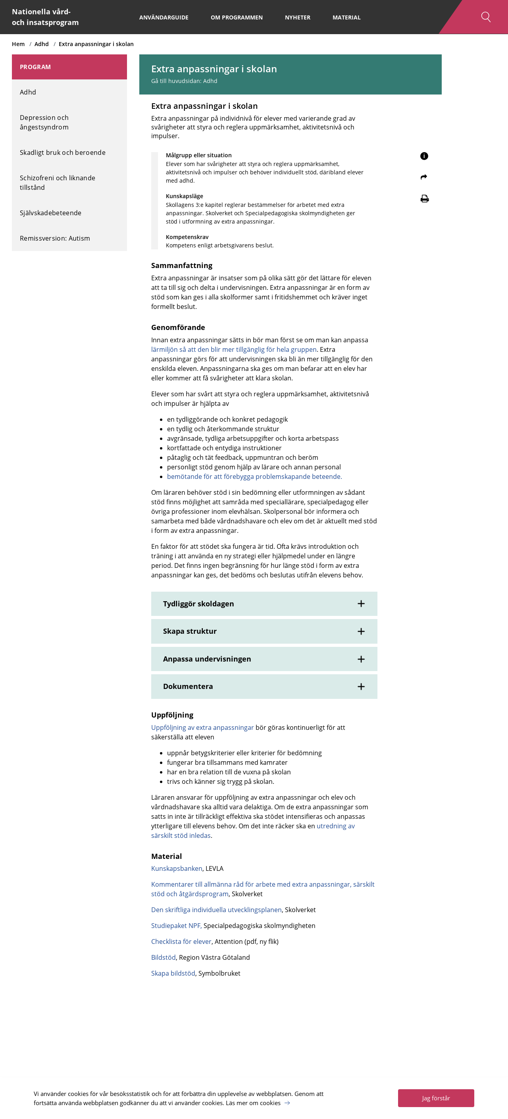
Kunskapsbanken (176, 868)
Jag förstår (436, 1098)
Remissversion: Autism (55, 238)
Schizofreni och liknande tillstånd (57, 183)
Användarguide (164, 17)
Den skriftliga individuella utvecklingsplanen (216, 909)
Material (347, 17)
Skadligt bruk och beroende (63, 152)
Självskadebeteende (50, 212)
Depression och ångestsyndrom (44, 122)
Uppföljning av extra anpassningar (202, 727)
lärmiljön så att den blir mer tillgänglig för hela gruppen (234, 349)
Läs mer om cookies (253, 1103)
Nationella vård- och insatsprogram (45, 17)
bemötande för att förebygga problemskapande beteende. (254, 476)
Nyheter (297, 17)
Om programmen (237, 17)
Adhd (42, 44)
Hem (18, 44)
